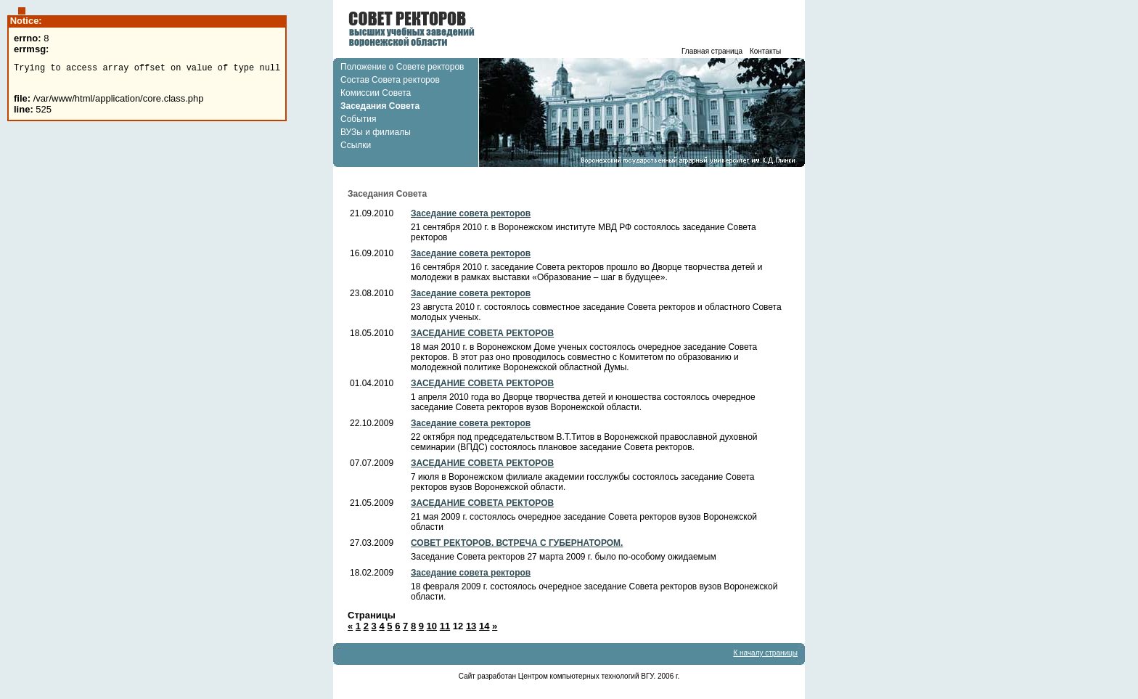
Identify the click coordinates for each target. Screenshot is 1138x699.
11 (445, 626)
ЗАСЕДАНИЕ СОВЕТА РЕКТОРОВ (482, 333)
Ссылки (355, 145)
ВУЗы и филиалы (375, 132)
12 (458, 626)
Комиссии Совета (375, 93)
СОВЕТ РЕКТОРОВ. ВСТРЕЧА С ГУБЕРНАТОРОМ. (517, 543)
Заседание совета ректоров (471, 213)
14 (484, 626)
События (358, 119)
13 (471, 626)
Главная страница (711, 51)
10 (432, 626)
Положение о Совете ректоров (402, 67)
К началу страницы (765, 653)
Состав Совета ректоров (390, 80)
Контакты (765, 51)
